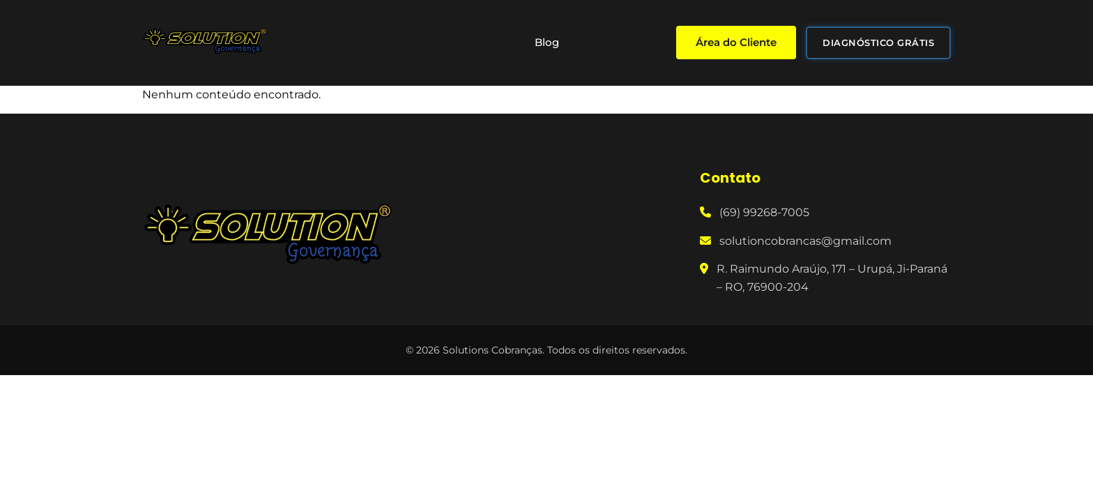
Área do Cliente (736, 42)
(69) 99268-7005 (764, 212)
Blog (547, 42)
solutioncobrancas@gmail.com (805, 241)
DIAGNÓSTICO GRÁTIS (878, 42)
